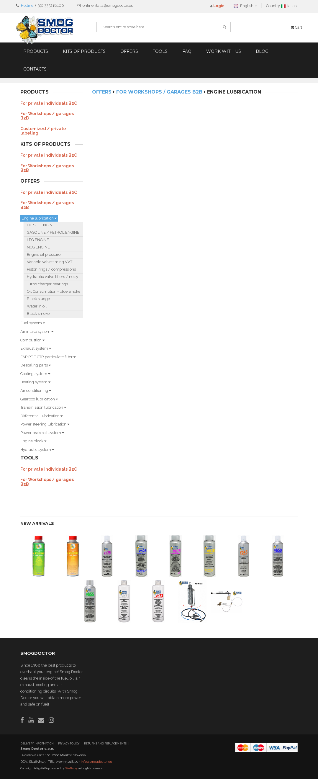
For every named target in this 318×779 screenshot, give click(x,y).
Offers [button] (129, 51)
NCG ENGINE (38, 247)
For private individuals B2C (48, 103)
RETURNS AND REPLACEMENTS (105, 743)
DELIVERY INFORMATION (37, 743)
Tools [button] (160, 51)
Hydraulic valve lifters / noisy (52, 276)
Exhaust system (35, 348)
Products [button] (35, 51)
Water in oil (37, 306)
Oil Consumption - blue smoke (53, 291)
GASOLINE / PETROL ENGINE (53, 232)
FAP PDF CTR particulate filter (48, 357)
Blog (262, 51)
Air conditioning (35, 390)
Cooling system (35, 374)
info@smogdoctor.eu (96, 762)
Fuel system (32, 323)
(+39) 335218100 (49, 5)
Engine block (33, 441)
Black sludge (38, 299)
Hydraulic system (37, 449)
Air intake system (36, 331)
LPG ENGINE (38, 240)
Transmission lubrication (43, 407)
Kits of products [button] (84, 51)
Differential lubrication (41, 416)
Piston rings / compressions (51, 269)
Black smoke (38, 313)
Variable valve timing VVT (49, 262)
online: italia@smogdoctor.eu (108, 5)
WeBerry (71, 768)
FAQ (186, 51)
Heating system (35, 382)
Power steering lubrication (44, 424)
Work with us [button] (223, 51)
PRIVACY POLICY (69, 743)
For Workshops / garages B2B (47, 115)
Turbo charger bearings (47, 284)
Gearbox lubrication (39, 399)
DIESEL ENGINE (41, 225)
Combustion (32, 340)
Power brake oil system (42, 433)
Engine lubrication (39, 218)
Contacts (35, 69)
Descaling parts (35, 365)
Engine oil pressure (43, 254)
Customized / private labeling (43, 130)
